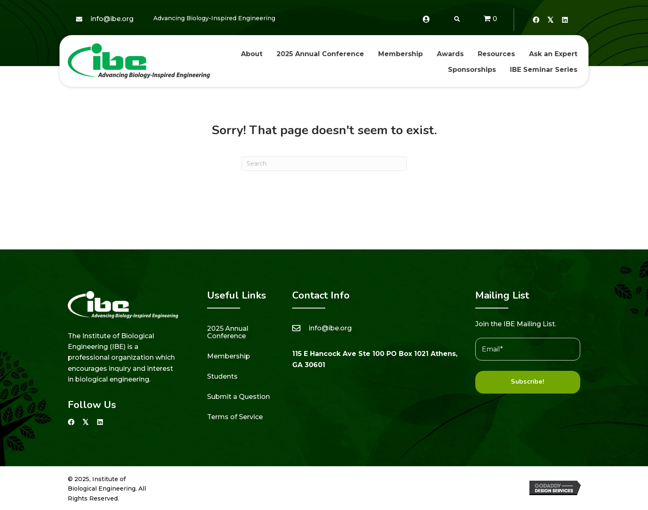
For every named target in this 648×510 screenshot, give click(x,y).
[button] (536, 20)
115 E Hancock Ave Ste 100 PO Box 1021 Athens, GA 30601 (374, 359)
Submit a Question (238, 397)
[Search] (324, 164)
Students (222, 376)
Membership (228, 356)
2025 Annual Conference (227, 332)
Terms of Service (235, 417)
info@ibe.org (112, 19)
